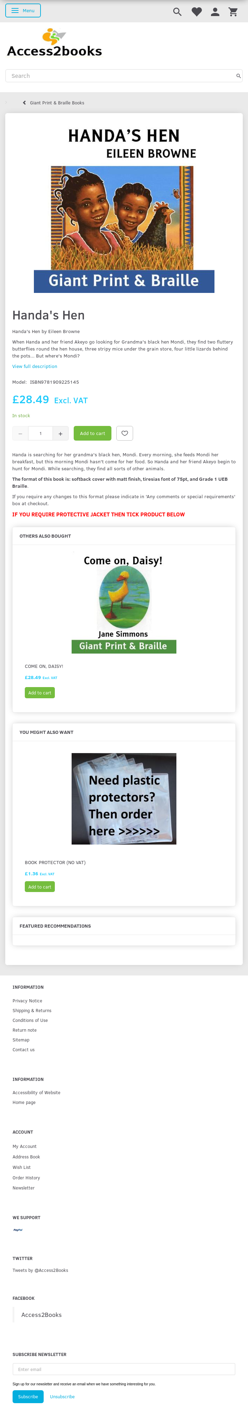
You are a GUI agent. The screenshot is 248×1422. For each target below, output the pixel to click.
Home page (24, 1102)
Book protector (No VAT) (55, 862)
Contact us (24, 1049)
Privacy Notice (27, 1000)
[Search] (238, 76)
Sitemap (21, 1039)
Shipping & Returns (32, 1010)
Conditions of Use (30, 1020)
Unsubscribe (62, 1396)
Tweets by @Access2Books (40, 1270)
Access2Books (41, 1314)
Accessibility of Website (36, 1092)
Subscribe (28, 1396)
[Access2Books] (54, 42)
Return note (25, 1030)
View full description (34, 366)
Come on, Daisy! (44, 666)
